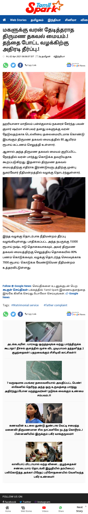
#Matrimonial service (25, 305)
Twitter (25, 502)
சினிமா (70, 20)
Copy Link (31, 65)
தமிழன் (46, 56)
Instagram (42, 502)
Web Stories (18, 20)
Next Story (79, 509)
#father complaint (55, 305)
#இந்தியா (59, 56)
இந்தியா (54, 20)
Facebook (9, 502)
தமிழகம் (37, 20)
